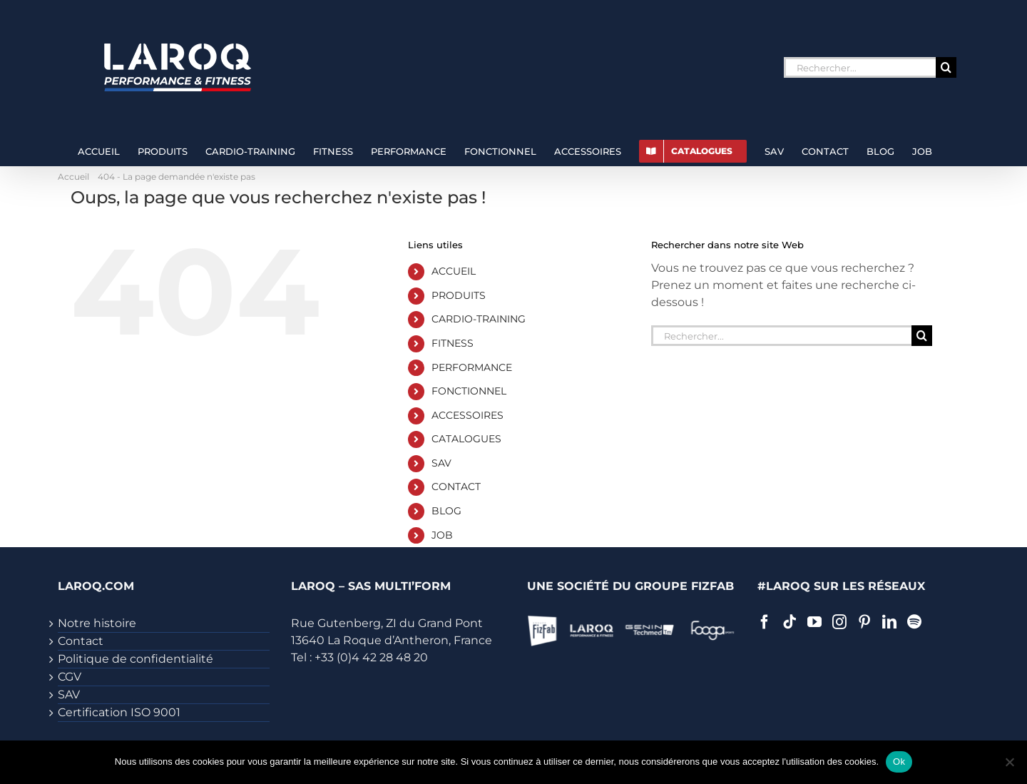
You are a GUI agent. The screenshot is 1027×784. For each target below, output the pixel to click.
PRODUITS (458, 295)
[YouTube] (814, 622)
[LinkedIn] (889, 622)
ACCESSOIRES (467, 415)
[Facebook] (764, 622)
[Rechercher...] (860, 67)
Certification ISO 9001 (119, 712)
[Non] (1009, 762)
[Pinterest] (864, 622)
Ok (899, 761)
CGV (69, 676)
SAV (441, 463)
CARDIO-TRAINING (478, 318)
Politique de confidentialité (135, 659)
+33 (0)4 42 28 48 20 (371, 657)
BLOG (446, 510)
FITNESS (452, 343)
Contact (80, 641)
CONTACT (456, 486)
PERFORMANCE (471, 367)
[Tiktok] (789, 622)
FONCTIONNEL (468, 391)
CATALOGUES (466, 438)
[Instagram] (839, 622)
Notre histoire (97, 623)
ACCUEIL (453, 271)
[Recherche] (946, 67)
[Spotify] (914, 622)
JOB (442, 535)
